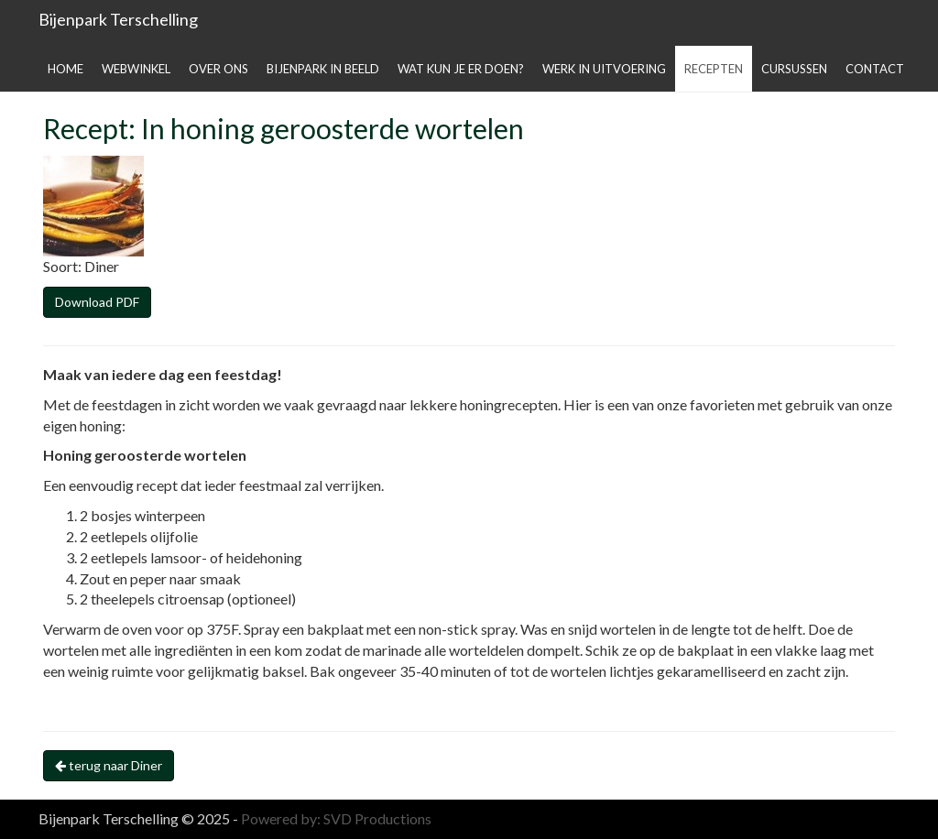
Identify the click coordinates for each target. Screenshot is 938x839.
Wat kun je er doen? (461, 68)
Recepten (713, 68)
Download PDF (97, 302)
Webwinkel (136, 68)
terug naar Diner (108, 765)
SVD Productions (377, 818)
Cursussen (794, 68)
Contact (874, 68)
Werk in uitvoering (604, 68)
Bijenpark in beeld (323, 68)
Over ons (218, 68)
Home (65, 68)
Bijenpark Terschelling (118, 19)
